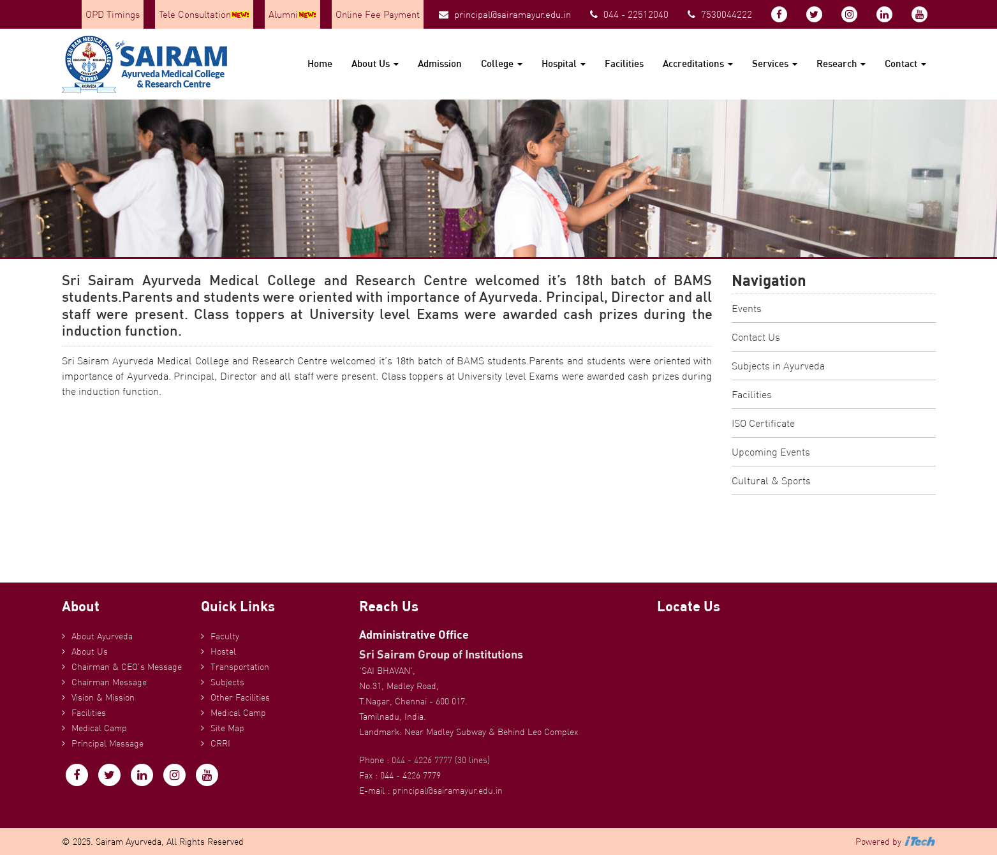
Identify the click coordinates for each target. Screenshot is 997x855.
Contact (905, 63)
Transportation (239, 667)
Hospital (564, 63)
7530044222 (720, 14)
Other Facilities (240, 697)
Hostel (223, 651)
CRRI (220, 743)
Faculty (224, 636)
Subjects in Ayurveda (778, 365)
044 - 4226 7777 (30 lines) (441, 760)
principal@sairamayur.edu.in (505, 14)
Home (319, 63)
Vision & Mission (103, 697)
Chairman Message (109, 682)
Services (774, 63)
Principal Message (107, 743)
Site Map (227, 728)
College (501, 63)
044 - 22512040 (629, 14)
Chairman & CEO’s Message (126, 667)
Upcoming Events (771, 451)
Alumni (292, 14)
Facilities (624, 63)
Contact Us (756, 337)
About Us (375, 63)
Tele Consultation (204, 14)
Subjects (227, 682)
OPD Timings (112, 14)
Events (747, 308)
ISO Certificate (763, 423)
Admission (440, 63)
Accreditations (698, 63)
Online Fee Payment (378, 14)
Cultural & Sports (771, 480)
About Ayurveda (102, 636)
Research (841, 63)
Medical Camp (99, 728)
